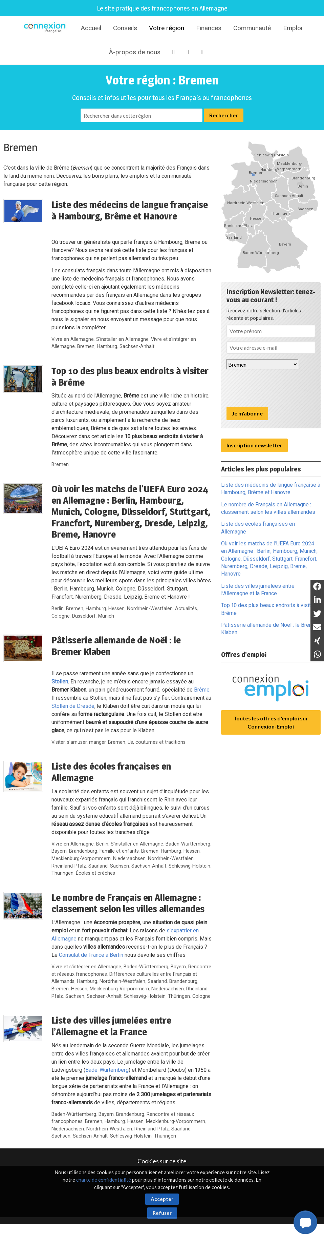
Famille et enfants (119, 851)
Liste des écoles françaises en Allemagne (111, 771)
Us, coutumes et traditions (157, 742)
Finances (208, 28)
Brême (202, 689)
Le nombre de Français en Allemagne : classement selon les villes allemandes (127, 903)
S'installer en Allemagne (122, 339)
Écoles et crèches (95, 873)
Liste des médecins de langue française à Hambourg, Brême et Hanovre (129, 210)
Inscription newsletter (254, 445)
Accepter (162, 1199)
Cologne (60, 616)
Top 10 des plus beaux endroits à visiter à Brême (130, 376)
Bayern (59, 851)
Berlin (57, 609)
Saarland (98, 866)
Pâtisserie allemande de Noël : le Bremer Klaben (116, 645)
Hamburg (107, 346)
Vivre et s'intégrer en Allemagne (86, 967)
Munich (106, 616)
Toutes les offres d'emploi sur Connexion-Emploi (270, 722)
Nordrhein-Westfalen (150, 609)
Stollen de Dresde (72, 706)
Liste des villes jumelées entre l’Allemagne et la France (111, 1026)
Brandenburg (83, 851)
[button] (305, 1222)
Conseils (125, 28)
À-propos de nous (134, 52)
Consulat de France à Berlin (91, 955)
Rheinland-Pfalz (68, 866)
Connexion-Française (46, 28)
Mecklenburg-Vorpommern (81, 858)
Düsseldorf (84, 616)
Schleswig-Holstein (189, 866)
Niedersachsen (129, 858)
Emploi (292, 28)
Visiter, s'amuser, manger (78, 742)
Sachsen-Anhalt (137, 346)
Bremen (85, 346)
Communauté (252, 28)
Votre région (166, 28)
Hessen (116, 609)
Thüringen (62, 873)
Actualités (186, 609)
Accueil (91, 28)
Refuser (162, 1213)
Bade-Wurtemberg (107, 1070)
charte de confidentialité (103, 1180)
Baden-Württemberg (188, 844)
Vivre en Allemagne (72, 339)
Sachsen (119, 866)
